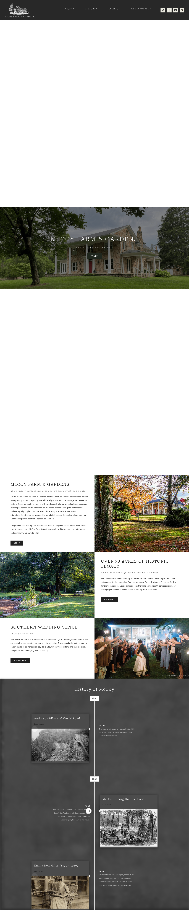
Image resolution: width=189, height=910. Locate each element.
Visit (94, 256)
